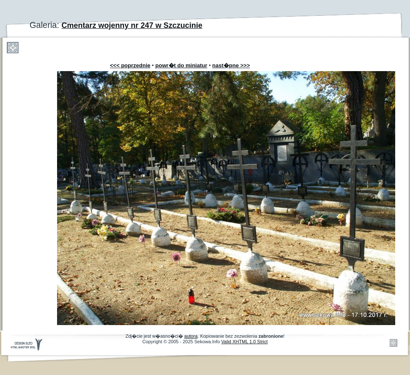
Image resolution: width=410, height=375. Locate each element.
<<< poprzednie (130, 65)
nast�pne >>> (231, 65)
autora (190, 336)
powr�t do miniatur (182, 65)
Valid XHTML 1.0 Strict (244, 341)
